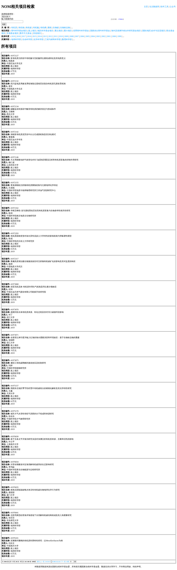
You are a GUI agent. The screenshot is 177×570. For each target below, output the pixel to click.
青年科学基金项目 (19, 31)
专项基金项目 (12, 33)
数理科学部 (67, 39)
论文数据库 (154, 7)
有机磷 (43, 27)
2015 (34, 36)
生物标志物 (65, 27)
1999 (119, 36)
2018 (18, 36)
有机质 (14, 27)
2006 (82, 36)
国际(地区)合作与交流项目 (153, 31)
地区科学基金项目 (45, 31)
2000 (114, 36)
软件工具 (164, 7)
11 (56, 561)
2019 (13, 36)
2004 (93, 36)
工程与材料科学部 (53, 39)
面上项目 (32, 31)
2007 (77, 36)
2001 (109, 36)
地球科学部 (16, 39)
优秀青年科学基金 (81, 31)
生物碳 (56, 27)
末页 (67, 561)
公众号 (173, 7)
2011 (56, 36)
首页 (38, 561)
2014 (40, 36)
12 (58, 561)
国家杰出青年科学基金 (100, 31)
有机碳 (29, 27)
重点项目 (59, 31)
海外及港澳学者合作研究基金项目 (126, 31)
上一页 (42, 561)
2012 (50, 36)
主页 (146, 7)
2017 (24, 36)
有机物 (21, 27)
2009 (66, 36)
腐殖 (50, 27)
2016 (29, 36)
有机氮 (36, 27)
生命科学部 (27, 39)
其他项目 (37, 33)
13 (59, 561)
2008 (72, 36)
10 (54, 561)
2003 (98, 36)
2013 (45, 36)
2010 (61, 36)
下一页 (63, 561)
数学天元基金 (26, 33)
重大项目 (68, 31)
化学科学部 (38, 39)
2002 (103, 36)
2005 (87, 36)
